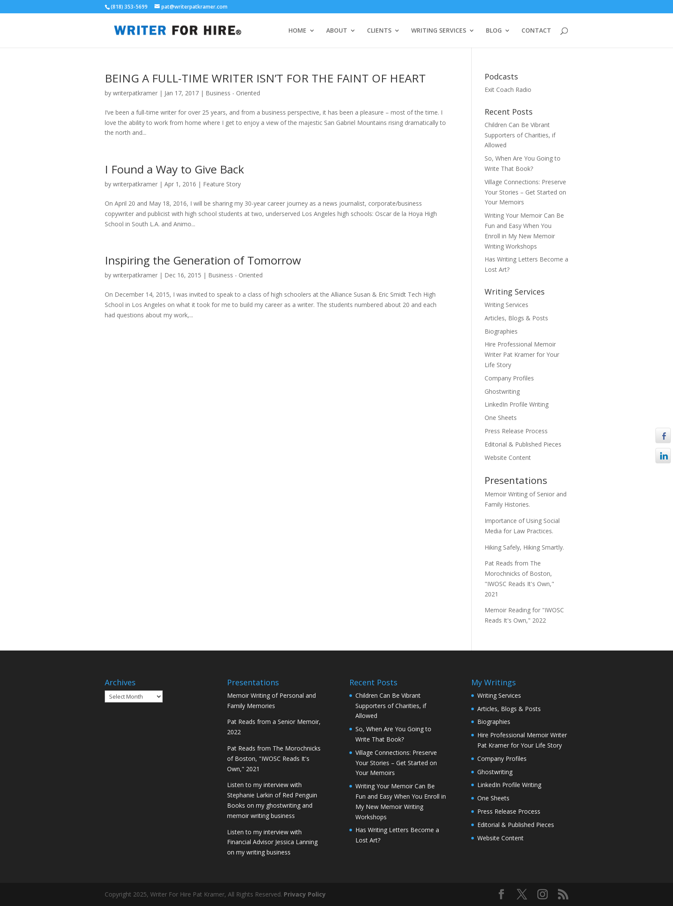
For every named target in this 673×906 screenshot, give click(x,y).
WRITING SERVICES (438, 30)
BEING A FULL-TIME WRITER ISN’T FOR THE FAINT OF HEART (265, 78)
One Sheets (501, 417)
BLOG (494, 30)
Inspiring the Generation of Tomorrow (203, 260)
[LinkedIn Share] (663, 455)
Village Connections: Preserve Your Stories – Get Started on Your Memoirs (525, 192)
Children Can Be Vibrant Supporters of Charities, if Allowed (520, 135)
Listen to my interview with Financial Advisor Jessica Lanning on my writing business (272, 842)
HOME (297, 30)
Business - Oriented (233, 93)
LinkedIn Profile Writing (517, 404)
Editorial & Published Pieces (523, 444)
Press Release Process (516, 431)
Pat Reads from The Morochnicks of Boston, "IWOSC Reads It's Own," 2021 (274, 758)
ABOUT (336, 30)
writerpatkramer (135, 93)
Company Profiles (509, 378)
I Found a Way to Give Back (174, 169)
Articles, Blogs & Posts (516, 318)
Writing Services (506, 305)
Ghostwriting (502, 391)
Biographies (501, 331)
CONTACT (536, 30)
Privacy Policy (305, 894)
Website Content (508, 457)
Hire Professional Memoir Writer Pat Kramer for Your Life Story (522, 354)
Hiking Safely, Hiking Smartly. (524, 547)
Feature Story (222, 184)
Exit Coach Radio (508, 89)
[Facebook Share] (663, 435)
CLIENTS (379, 30)
